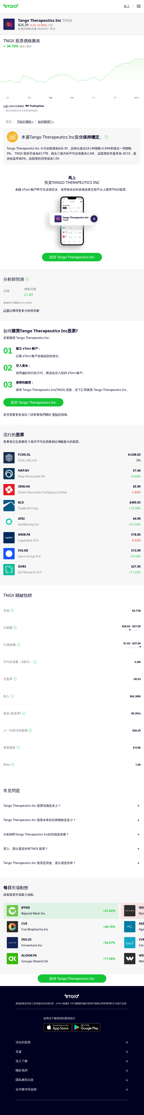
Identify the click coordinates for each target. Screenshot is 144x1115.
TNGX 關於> (25, 122)
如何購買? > (46, 122)
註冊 (6, 310)
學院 (55, 414)
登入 (127, 6)
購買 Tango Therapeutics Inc (72, 257)
